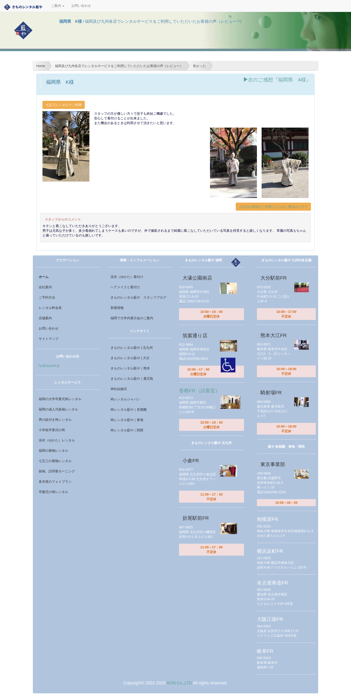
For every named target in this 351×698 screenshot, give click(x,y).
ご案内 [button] (57, 6)
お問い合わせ (81, 6)
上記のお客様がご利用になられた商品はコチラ (273, 207)
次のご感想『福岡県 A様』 (277, 79)
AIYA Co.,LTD (179, 683)
